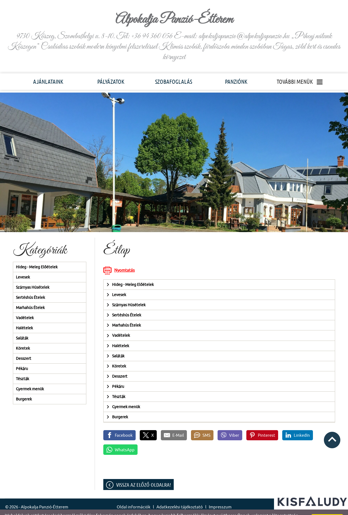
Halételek (24, 317)
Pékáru (22, 357)
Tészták (22, 368)
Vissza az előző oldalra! (143, 474)
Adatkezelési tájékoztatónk (212, 509)
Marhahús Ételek (30, 296)
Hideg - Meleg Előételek (37, 256)
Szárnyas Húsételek (32, 276)
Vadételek (25, 307)
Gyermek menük (30, 378)
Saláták (22, 327)
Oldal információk (133, 496)
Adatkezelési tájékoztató (179, 496)
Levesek (23, 266)
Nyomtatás (124, 259)
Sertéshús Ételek (30, 286)
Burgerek (24, 388)
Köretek (23, 337)
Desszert (23, 347)
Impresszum (220, 496)
